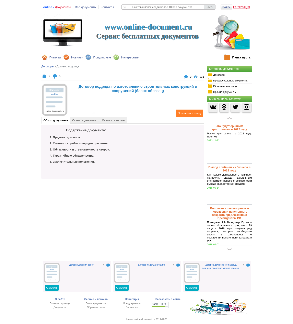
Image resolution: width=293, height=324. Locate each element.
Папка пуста (241, 57)
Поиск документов (96, 303)
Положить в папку (188, 113)
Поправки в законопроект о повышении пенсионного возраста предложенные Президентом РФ (229, 213)
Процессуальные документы (228, 80)
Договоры (216, 74)
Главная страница (60, 303)
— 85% (159, 304)
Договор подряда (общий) (151, 265)
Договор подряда (68, 66)
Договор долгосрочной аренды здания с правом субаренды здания (220, 266)
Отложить (52, 287)
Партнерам (132, 307)
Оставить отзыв (113, 120)
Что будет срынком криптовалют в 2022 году (229, 127)
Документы (60, 307)
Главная (55, 57)
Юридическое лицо (222, 86)
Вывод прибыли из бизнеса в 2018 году (229, 169)
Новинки (77, 57)
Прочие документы (222, 91)
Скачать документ (85, 120)
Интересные (130, 57)
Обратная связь (96, 307)
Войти (226, 7)
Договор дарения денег (81, 265)
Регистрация (241, 7)
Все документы (85, 7)
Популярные (102, 57)
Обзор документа (56, 120)
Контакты (107, 7)
